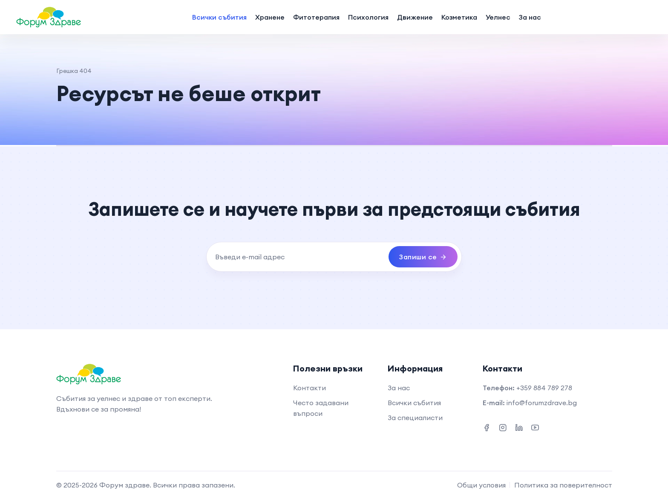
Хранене (270, 17)
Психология (368, 17)
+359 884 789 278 (544, 387)
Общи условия (481, 485)
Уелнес (498, 17)
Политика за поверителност (563, 485)
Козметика (459, 17)
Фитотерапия (316, 17)
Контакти (309, 387)
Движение (415, 17)
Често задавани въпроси (320, 408)
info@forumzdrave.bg (542, 402)
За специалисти (415, 417)
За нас (530, 17)
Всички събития (219, 17)
